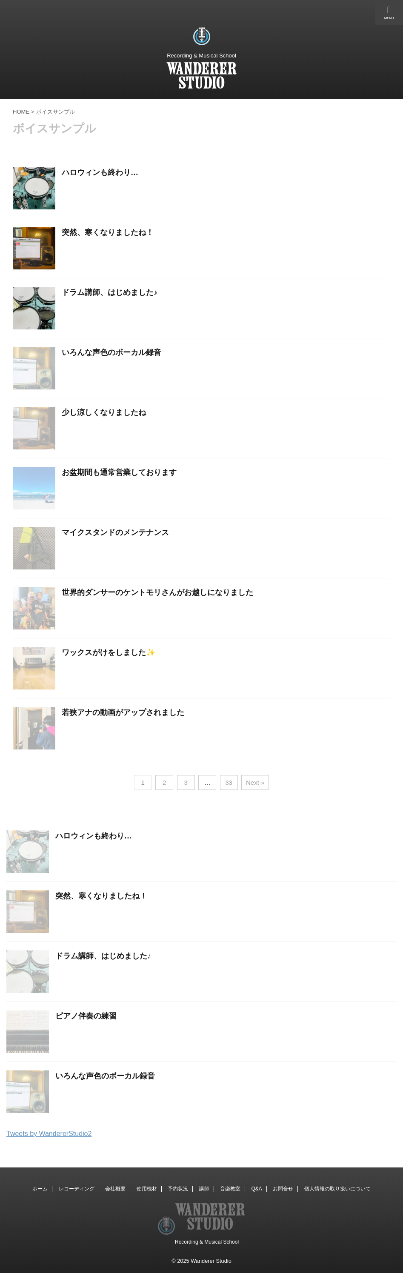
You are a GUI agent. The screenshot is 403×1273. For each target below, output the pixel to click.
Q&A (256, 1189)
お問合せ (283, 1189)
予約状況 (178, 1189)
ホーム (40, 1189)
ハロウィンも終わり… (100, 172)
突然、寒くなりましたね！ (108, 232)
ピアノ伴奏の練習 (86, 1016)
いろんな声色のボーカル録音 (111, 352)
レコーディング (76, 1189)
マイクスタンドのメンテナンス (115, 532)
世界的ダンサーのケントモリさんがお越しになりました (157, 592)
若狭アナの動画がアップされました (123, 712)
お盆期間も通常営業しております (119, 472)
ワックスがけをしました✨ (108, 652)
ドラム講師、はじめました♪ (109, 292)
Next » (255, 782)
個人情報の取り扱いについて (337, 1189)
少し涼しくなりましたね (104, 412)
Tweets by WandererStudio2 (48, 1133)
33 (228, 782)
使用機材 (147, 1189)
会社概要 (115, 1189)
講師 (204, 1189)
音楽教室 (230, 1189)
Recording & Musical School (207, 1242)
